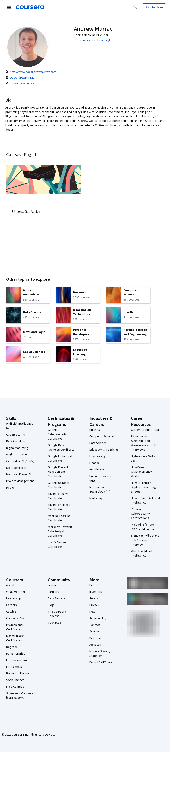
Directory (95, 638)
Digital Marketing (17, 448)
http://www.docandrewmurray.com (33, 72)
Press (93, 585)
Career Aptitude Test (145, 430)
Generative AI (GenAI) (20, 461)
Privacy (94, 605)
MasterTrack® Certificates (15, 638)
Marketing (96, 498)
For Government (17, 660)
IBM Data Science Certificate (59, 507)
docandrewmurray (22, 83)
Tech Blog (54, 623)
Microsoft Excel (16, 468)
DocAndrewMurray (22, 77)
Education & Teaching (103, 450)
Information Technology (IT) (99, 489)
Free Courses (15, 687)
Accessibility (97, 618)
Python (10, 488)
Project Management (20, 481)
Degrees (12, 647)
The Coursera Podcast (57, 614)
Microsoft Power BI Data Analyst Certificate (60, 531)
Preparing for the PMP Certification (142, 527)
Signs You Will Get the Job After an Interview (145, 540)
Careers (11, 605)
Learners (54, 585)
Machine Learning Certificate (59, 518)
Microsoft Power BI (18, 474)
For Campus (14, 667)
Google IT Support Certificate (60, 458)
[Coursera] (30, 7)
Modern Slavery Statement (99, 653)
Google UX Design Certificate (59, 485)
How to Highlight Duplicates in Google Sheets (144, 487)
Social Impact (15, 680)
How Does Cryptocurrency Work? (141, 471)
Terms (93, 598)
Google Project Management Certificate (58, 471)
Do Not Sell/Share (101, 662)
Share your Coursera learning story (19, 695)
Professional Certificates (14, 627)
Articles (94, 631)
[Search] (135, 7)
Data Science (98, 443)
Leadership (13, 598)
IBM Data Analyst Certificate (59, 496)
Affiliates (95, 645)
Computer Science (101, 436)
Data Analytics (15, 441)
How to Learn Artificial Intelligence (145, 500)
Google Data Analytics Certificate (61, 447)
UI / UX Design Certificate (57, 544)
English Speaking (17, 454)
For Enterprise (15, 653)
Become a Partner (18, 673)
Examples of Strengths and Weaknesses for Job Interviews (144, 443)
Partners (53, 592)
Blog (51, 605)
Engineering (97, 456)
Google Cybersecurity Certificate (57, 434)
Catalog (11, 612)
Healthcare (96, 469)
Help (92, 612)
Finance (94, 463)
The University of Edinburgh (92, 40)
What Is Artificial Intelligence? (141, 553)
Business (95, 430)
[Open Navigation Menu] (9, 7)
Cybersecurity (15, 435)
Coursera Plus (15, 618)
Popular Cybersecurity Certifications (140, 513)
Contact (94, 625)
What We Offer (15, 592)
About (10, 585)
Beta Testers (56, 598)
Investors (95, 592)
